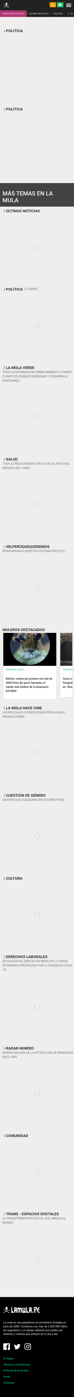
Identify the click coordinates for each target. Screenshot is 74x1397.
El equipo (8, 1358)
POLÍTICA (58, 14)
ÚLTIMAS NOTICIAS (39, 14)
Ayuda (6, 1376)
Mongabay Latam (15, 669)
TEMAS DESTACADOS (13, 14)
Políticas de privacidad (15, 1370)
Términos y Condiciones (16, 1364)
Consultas (9, 1382)
